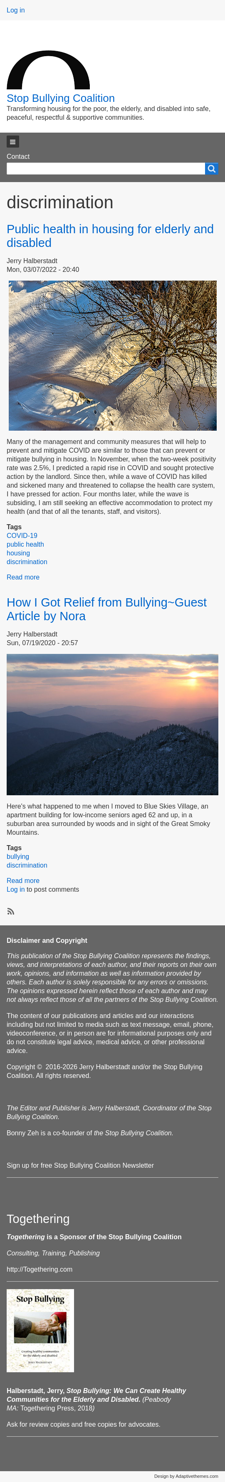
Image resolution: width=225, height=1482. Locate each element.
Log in (16, 10)
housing (18, 553)
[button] (13, 142)
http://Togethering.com (39, 1269)
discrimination (27, 561)
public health (25, 544)
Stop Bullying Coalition (61, 98)
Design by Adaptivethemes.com (186, 1476)
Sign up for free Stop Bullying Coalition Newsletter (80, 1165)
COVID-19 (22, 535)
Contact (18, 156)
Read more (23, 577)
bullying (18, 856)
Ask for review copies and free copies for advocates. (84, 1424)
